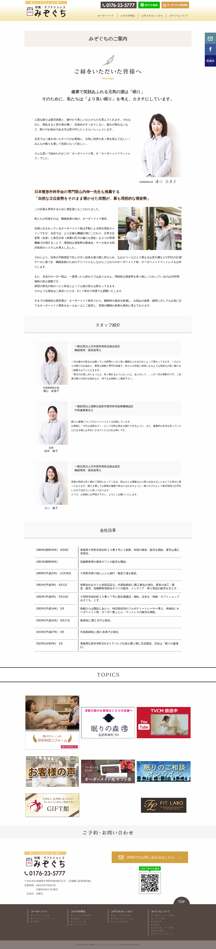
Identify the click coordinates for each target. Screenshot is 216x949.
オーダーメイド (39, 911)
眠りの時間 (158, 931)
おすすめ (128, 15)
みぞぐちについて (160, 911)
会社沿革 (157, 921)
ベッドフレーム (80, 924)
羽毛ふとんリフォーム (123, 918)
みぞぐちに (179, 15)
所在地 (156, 924)
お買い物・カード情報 (163, 928)
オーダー (105, 15)
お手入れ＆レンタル (121, 911)
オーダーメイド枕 (41, 915)
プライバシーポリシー (163, 934)
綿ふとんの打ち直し (122, 915)
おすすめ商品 (78, 911)
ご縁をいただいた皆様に (164, 915)
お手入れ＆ (152, 15)
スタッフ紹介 (159, 918)
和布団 (36, 921)
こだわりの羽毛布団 (82, 915)
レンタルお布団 (120, 921)
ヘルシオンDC (79, 921)
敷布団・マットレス (82, 918)
